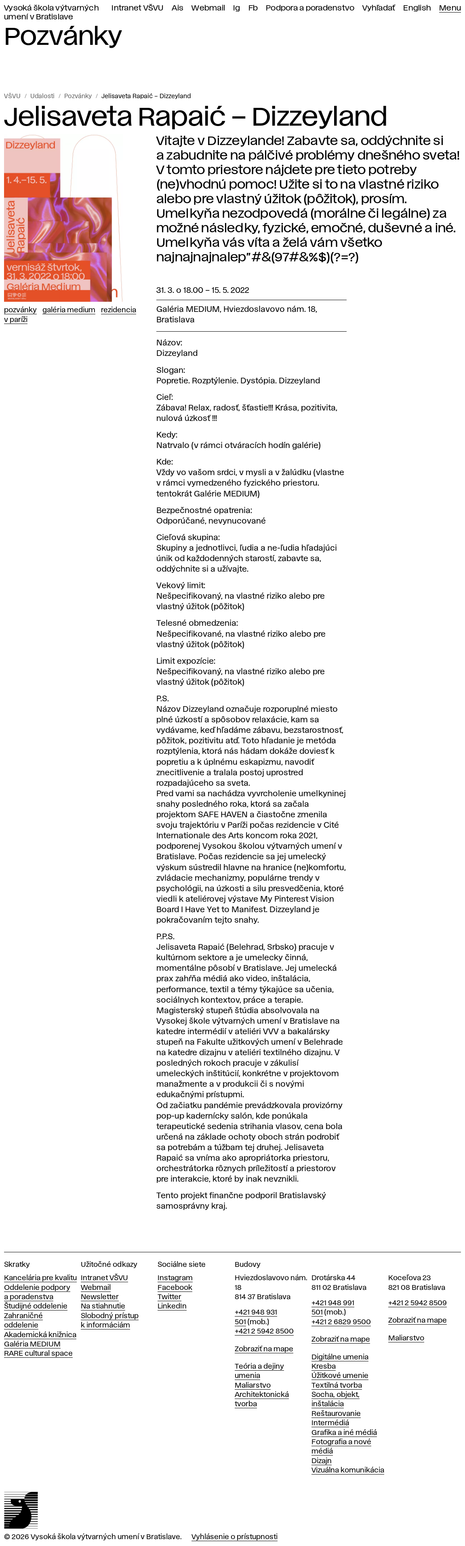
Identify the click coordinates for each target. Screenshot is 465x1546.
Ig (236, 8)
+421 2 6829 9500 (341, 1322)
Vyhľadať (378, 8)
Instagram (175, 1278)
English (417, 8)
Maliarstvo (253, 1385)
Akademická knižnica (40, 1335)
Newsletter (100, 1297)
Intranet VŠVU (137, 8)
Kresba (323, 1366)
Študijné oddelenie (35, 1306)
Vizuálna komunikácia (347, 1470)
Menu (450, 8)
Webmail (208, 8)
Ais (178, 8)
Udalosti (42, 96)
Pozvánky (78, 96)
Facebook (175, 1288)
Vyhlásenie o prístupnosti (234, 1537)
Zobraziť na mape (264, 1349)
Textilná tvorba (336, 1385)
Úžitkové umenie (339, 1376)
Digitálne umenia (339, 1357)
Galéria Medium (68, 310)
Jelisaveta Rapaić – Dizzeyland (146, 96)
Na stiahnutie (103, 1306)
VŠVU (12, 96)
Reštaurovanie (336, 1414)
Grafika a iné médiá (344, 1433)
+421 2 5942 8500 (264, 1331)
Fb (253, 8)
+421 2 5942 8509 (417, 1303)
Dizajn (321, 1461)
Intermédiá (330, 1423)
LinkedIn (172, 1306)
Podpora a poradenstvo (310, 8)
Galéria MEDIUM (32, 1344)
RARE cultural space (38, 1353)
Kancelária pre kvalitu (40, 1278)
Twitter (169, 1297)
